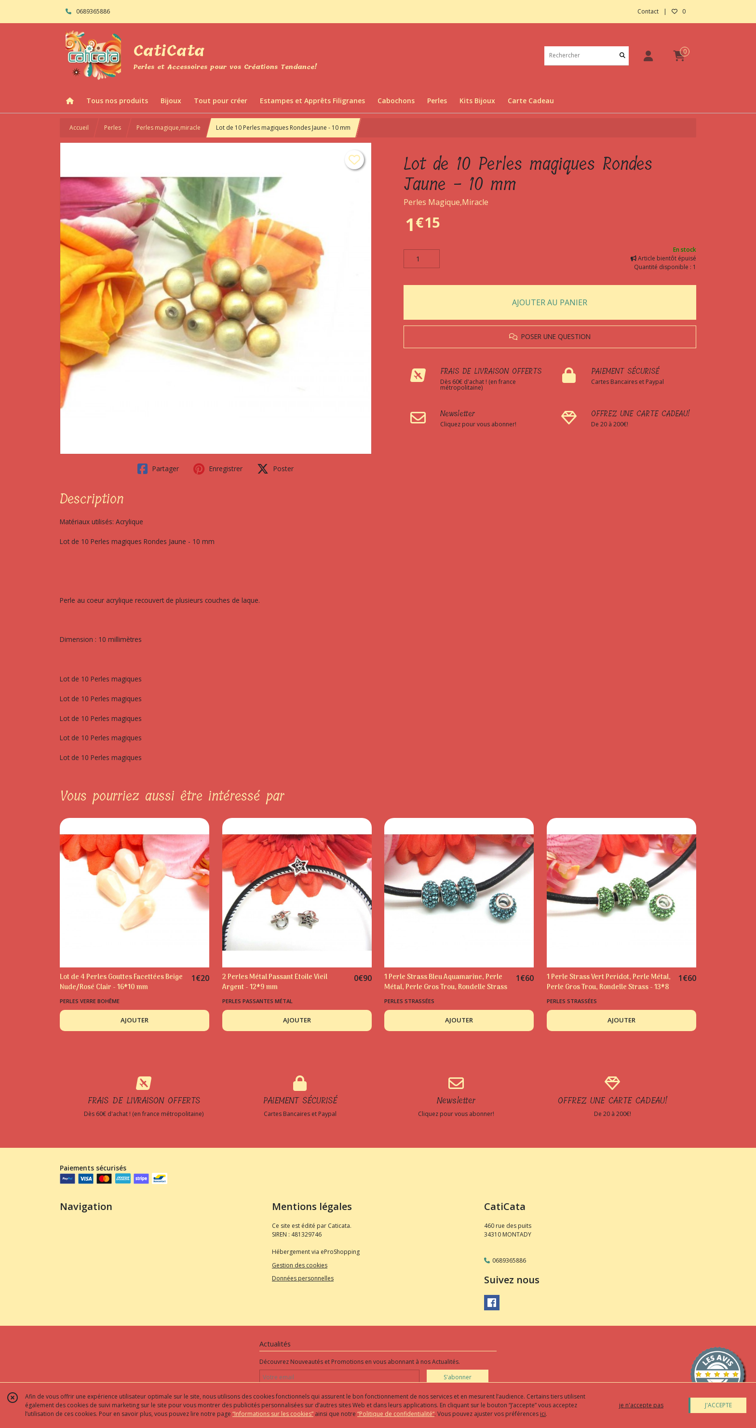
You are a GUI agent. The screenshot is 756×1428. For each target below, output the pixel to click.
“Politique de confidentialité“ (395, 1414)
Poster (275, 469)
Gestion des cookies (299, 1265)
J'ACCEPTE (718, 1405)
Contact (648, 11)
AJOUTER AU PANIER (549, 302)
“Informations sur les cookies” (272, 1414)
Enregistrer (218, 469)
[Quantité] (422, 259)
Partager (158, 469)
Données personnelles (303, 1278)
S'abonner (458, 1377)
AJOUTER (134, 1020)
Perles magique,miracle (168, 127)
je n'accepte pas (641, 1405)
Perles (112, 127)
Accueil (79, 127)
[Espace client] (648, 56)
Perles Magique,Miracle (446, 202)
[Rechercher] (622, 55)
